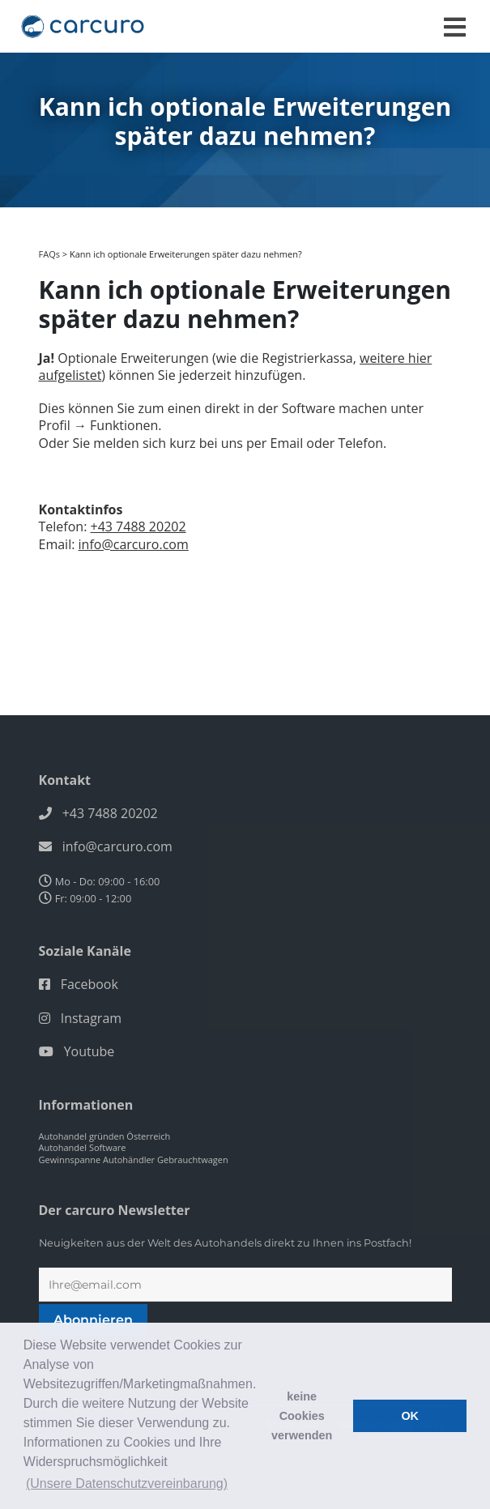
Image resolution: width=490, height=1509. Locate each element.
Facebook (89, 984)
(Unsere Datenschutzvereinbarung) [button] (127, 1483)
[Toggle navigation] (455, 27)
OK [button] (410, 1415)
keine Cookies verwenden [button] (301, 1416)
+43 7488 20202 (138, 526)
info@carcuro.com (134, 544)
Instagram (91, 1018)
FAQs (49, 254)
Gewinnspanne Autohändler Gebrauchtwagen (133, 1159)
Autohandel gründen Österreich (105, 1136)
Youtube (89, 1051)
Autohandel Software (82, 1147)
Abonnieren (93, 1320)
